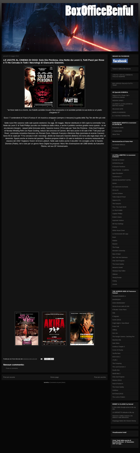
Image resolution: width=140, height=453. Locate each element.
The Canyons (116, 203)
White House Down (118, 230)
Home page (54, 377)
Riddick (114, 240)
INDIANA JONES (117, 100)
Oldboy (114, 330)
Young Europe (116, 277)
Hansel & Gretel (117, 267)
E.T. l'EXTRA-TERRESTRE (121, 116)
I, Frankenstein (117, 131)
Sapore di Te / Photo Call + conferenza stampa (121, 96)
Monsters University (118, 250)
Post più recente (9, 377)
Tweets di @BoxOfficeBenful (121, 69)
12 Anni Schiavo (117, 193)
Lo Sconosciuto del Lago (120, 234)
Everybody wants (117, 127)
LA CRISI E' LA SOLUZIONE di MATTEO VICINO (122, 104)
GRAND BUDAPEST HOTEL (121, 180)
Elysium (114, 244)
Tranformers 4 (116, 176)
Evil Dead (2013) (117, 393)
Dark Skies (115, 343)
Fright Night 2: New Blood (120, 323)
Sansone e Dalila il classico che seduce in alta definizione (122, 416)
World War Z (116, 373)
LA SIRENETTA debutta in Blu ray (123, 412)
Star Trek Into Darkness (120, 257)
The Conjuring (116, 363)
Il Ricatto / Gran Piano (119, 309)
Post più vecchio (100, 377)
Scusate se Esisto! (118, 160)
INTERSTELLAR (117, 163)
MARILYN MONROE (119, 112)
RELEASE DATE (117, 109)
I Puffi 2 (114, 360)
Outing (114, 281)
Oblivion (115, 274)
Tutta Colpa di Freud (118, 197)
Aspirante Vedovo (118, 220)
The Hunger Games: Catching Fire (123, 336)
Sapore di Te (116, 200)
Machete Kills (116, 340)
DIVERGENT (116, 299)
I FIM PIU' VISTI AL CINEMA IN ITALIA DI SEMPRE (122, 75)
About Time (116, 134)
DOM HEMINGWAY (118, 303)
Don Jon (115, 333)
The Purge (115, 247)
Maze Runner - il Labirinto (120, 170)
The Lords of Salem (118, 397)
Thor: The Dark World (119, 207)
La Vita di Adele (117, 210)
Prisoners (115, 148)
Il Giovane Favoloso (118, 166)
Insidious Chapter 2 (118, 346)
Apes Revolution (117, 173)
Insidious (115, 390)
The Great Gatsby (118, 264)
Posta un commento (12, 368)
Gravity (114, 227)
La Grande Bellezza (118, 144)
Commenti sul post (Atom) (57, 382)
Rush (114, 237)
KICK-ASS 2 (116, 357)
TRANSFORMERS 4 (119, 296)
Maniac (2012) (117, 380)
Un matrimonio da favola (120, 187)
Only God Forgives (118, 261)
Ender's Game (117, 217)
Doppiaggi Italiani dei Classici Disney (124, 421)
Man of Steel (116, 254)
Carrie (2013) (116, 320)
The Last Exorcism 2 (119, 367)
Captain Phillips (117, 213)
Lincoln (114, 284)
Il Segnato (115, 316)
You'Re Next (116, 353)
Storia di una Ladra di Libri (120, 306)
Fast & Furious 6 (117, 383)
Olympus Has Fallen (118, 271)
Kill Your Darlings (117, 224)
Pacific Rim (116, 370)
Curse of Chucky (117, 350)
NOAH (114, 183)
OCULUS (115, 190)
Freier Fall (115, 326)
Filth (113, 313)
